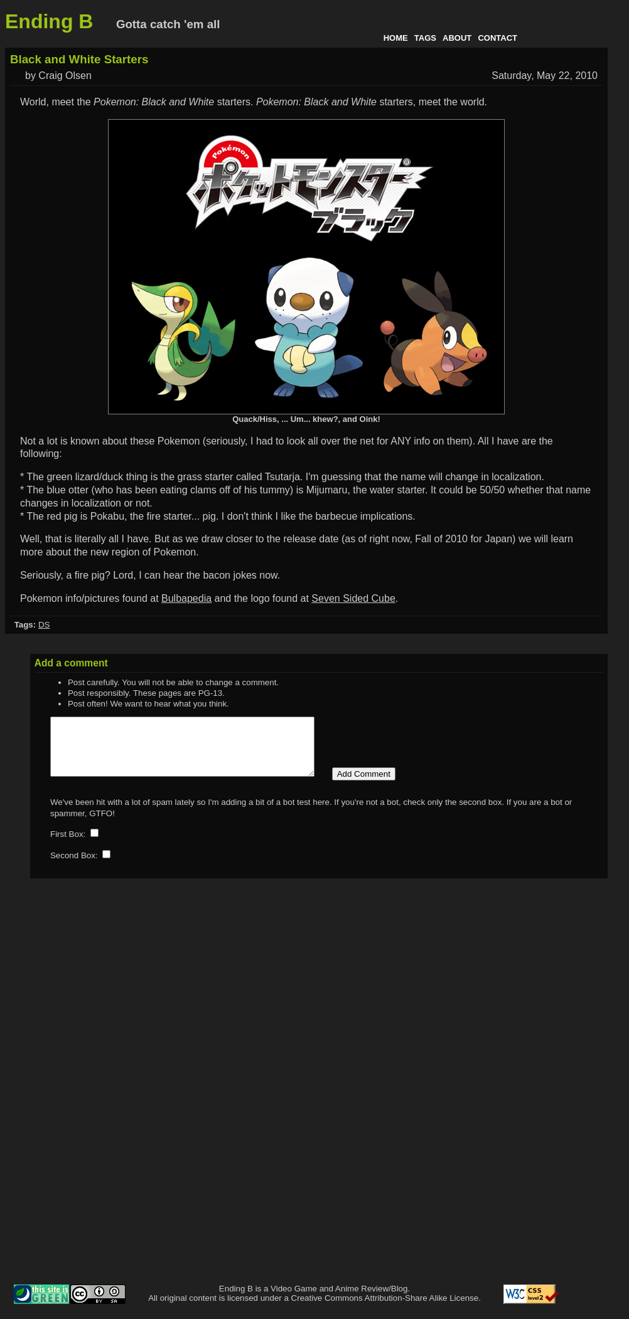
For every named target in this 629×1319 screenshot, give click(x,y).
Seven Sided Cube (353, 598)
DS (44, 624)
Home (396, 38)
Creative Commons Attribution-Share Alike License (385, 1309)
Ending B (49, 21)
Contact (497, 38)
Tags (425, 38)
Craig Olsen (64, 75)
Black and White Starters (79, 59)
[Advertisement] (574, 1105)
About (457, 38)
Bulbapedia (186, 598)
